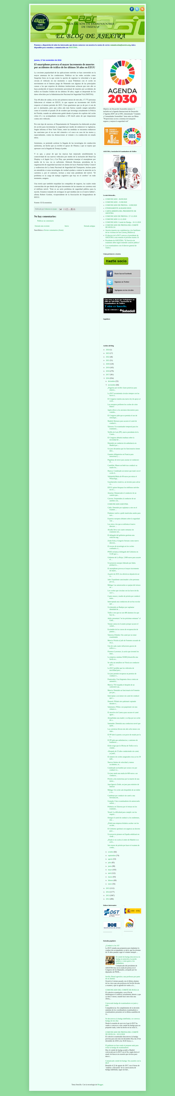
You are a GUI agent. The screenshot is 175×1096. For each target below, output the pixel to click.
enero (110, 884)
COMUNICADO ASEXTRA (118, 504)
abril (110, 873)
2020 (108, 364)
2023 (108, 353)
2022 (108, 357)
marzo (110, 877)
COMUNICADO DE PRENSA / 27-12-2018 (121, 216)
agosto (110, 859)
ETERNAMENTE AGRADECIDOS (118, 208)
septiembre (112, 855)
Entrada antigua (89, 226)
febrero (110, 880)
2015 (108, 888)
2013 (108, 895)
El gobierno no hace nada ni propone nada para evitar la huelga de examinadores (122, 1047)
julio (110, 863)
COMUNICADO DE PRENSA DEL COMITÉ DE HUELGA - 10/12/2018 (121, 1033)
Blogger (100, 1085)
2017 (108, 375)
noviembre (112, 385)
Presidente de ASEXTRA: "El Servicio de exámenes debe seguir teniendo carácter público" (122, 242)
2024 (108, 350)
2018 (108, 371)
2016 (108, 378)
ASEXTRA (73, 47)
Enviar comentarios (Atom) (53, 230)
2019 (108, 368)
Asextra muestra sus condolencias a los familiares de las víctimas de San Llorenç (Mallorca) (122, 231)
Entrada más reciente (42, 226)
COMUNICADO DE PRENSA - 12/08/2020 (121, 205)
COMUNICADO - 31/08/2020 (116, 202)
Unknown (47, 209)
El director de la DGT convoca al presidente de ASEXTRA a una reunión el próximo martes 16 (122, 236)
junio (110, 866)
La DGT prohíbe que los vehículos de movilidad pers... (121, 669)
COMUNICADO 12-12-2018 (115, 219)
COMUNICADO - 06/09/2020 (116, 199)
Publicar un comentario (45, 221)
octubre (111, 852)
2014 (108, 892)
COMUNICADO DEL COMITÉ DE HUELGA (122, 990)
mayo (110, 870)
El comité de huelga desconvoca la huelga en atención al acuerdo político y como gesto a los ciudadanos (128, 960)
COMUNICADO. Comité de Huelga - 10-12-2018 (123, 222)
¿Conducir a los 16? (112, 946)
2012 (108, 899)
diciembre (111, 381)
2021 (108, 360)
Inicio (67, 226)
